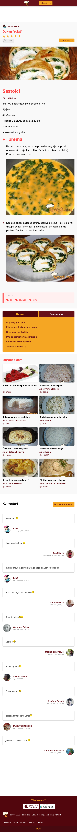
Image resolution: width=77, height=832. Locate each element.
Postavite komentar (63, 504)
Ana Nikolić (58, 553)
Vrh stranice (37, 800)
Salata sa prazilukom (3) (56, 442)
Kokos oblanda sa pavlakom (20, 410)
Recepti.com (5, 815)
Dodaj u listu (67, 40)
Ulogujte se (46, 3)
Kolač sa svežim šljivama (18, 341)
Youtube (23, 822)
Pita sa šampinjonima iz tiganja (21, 337)
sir (11, 300)
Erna (16, 26)
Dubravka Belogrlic (22, 726)
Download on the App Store (31, 806)
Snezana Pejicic (21, 627)
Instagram (31, 822)
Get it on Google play (47, 806)
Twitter (15, 822)
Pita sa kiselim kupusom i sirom (21, 327)
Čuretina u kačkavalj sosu (20, 442)
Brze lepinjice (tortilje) (17, 332)
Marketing (50, 815)
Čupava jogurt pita (15, 322)
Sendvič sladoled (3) (16, 346)
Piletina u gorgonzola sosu (56, 473)
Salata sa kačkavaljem (56, 378)
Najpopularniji (56, 314)
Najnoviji (20, 314)
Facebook (7, 822)
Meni (38, 829)
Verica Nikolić (57, 602)
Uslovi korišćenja (38, 815)
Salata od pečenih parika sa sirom (20, 378)
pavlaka (22, 300)
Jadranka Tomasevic (53, 750)
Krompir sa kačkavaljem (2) (20, 473)
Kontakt (58, 815)
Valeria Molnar (20, 676)
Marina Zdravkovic (54, 652)
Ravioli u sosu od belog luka (56, 410)
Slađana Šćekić (56, 701)
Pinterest (40, 822)
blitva (35, 300)
